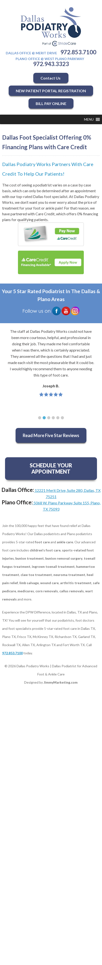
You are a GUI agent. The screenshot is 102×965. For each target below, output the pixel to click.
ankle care (65, 542)
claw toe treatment (36, 575)
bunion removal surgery (63, 558)
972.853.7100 (78, 52)
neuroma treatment (69, 575)
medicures (25, 591)
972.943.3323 (51, 63)
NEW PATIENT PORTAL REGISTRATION (51, 90)
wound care (49, 583)
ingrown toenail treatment (53, 566)
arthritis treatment (75, 583)
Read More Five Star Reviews (51, 435)
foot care (42, 542)
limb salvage (29, 583)
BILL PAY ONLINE (51, 103)
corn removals (46, 591)
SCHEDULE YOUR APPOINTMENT (51, 468)
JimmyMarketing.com (61, 682)
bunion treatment (29, 558)
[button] (89, 119)
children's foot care (45, 550)
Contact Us (50, 78)
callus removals (71, 591)
